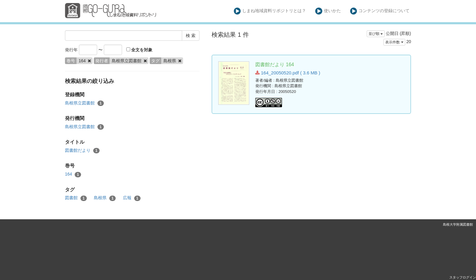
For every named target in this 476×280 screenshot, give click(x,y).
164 (73, 174)
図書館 (76, 198)
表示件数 (394, 42)
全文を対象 (139, 49)
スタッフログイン (462, 277)
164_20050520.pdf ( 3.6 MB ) (287, 72)
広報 (132, 198)
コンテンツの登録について (380, 11)
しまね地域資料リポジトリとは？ (270, 11)
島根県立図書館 (84, 103)
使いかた (328, 11)
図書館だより (82, 150)
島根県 (105, 198)
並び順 (376, 34)
